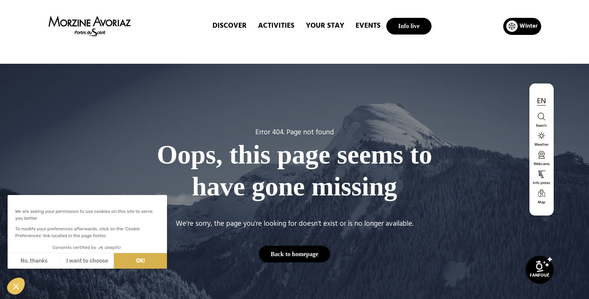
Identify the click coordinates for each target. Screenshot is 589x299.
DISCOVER (230, 26)
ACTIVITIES (276, 26)
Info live (408, 26)
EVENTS (368, 26)
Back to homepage (294, 253)
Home (254, 51)
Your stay (325, 26)
